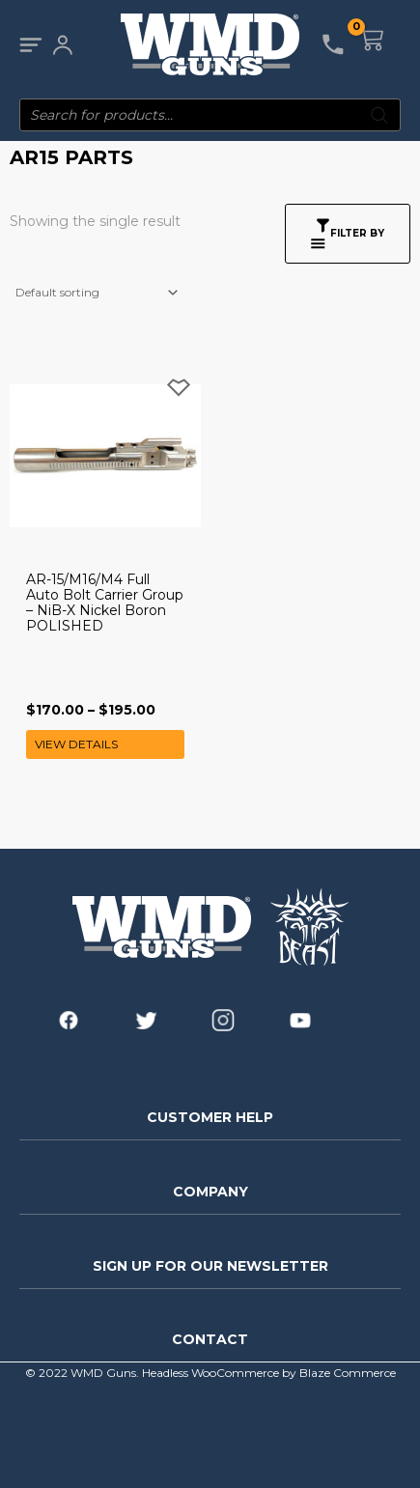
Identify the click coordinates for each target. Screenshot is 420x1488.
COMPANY (210, 1191)
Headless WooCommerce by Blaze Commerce (269, 1372)
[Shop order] (95, 292)
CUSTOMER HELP (210, 1117)
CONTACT (210, 1339)
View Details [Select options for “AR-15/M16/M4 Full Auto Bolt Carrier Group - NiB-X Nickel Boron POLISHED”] (76, 744)
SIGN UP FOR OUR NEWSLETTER (210, 1266)
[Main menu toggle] (30, 44)
